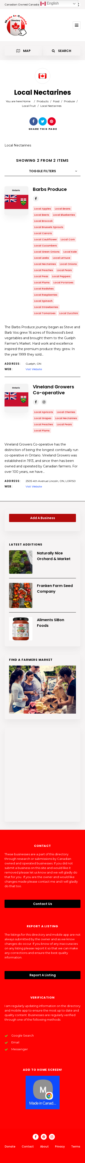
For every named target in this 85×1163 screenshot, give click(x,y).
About (44, 1146)
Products (43, 101)
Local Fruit (29, 106)
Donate (10, 1146)
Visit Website (34, 369)
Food (56, 101)
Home (26, 101)
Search (61, 51)
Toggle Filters (42, 171)
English (49, 3)
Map (23, 51)
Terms (75, 1146)
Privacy (60, 1146)
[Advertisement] (42, 774)
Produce (69, 101)
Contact (28, 1146)
